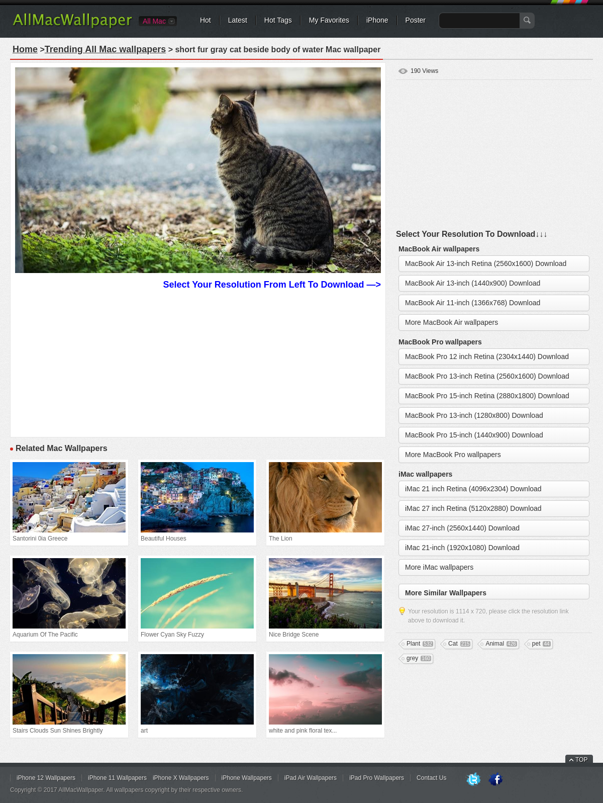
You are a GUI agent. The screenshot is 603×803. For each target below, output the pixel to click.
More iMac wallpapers (439, 567)
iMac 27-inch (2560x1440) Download (462, 528)
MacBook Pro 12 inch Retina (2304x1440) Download (487, 356)
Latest (237, 20)
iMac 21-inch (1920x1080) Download (462, 548)
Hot (205, 20)
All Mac (154, 21)
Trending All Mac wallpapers (105, 49)
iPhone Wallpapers (247, 777)
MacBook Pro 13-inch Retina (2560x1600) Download (487, 376)
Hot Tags (278, 20)
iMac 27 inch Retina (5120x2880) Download (473, 508)
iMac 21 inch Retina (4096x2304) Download (473, 489)
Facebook (495, 780)
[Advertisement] (198, 362)
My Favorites (329, 20)
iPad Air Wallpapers (310, 777)
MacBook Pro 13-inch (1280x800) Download (474, 415)
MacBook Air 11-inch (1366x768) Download (472, 303)
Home (25, 49)
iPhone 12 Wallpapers (46, 777)
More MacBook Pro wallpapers (453, 455)
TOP (581, 759)
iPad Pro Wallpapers (376, 777)
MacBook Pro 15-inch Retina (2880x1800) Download (487, 396)
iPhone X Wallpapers (181, 777)
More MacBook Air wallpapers (451, 322)
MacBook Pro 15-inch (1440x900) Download (474, 435)
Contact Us (431, 777)
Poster (416, 20)
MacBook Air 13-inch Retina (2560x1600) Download (485, 263)
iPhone (377, 20)
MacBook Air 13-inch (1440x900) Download (472, 283)
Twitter (473, 780)
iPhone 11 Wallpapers (117, 777)
